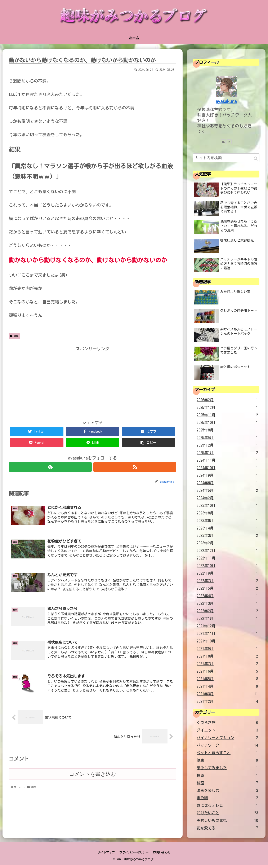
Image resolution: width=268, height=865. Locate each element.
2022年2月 (227, 611)
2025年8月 (227, 430)
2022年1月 (227, 618)
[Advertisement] (92, 381)
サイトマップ (106, 852)
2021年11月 (227, 633)
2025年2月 (227, 445)
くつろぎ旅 (227, 722)
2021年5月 (227, 679)
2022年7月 (227, 581)
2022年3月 (227, 603)
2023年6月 (227, 520)
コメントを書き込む (92, 774)
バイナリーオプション (227, 738)
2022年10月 (227, 565)
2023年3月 (227, 535)
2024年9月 (227, 475)
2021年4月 (227, 686)
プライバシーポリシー (134, 852)
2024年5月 (227, 490)
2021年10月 (227, 641)
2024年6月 (227, 483)
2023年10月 (227, 505)
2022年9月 (227, 573)
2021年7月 (227, 664)
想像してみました (227, 768)
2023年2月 (227, 543)
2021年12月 (227, 626)
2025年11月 (227, 415)
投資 (227, 775)
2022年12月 (227, 550)
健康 (14, 336)
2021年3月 (227, 694)
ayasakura (226, 101)
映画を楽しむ (227, 790)
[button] (255, 158)
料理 (227, 783)
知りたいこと (227, 813)
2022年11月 (227, 558)
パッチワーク (227, 745)
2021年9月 (227, 648)
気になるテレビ (227, 805)
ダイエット (227, 730)
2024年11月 (227, 460)
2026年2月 (227, 400)
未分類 (227, 798)
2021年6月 (227, 671)
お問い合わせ (162, 852)
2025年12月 (227, 407)
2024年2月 (227, 498)
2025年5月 (227, 437)
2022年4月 (227, 596)
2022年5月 (227, 588)
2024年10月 (227, 468)
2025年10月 (227, 422)
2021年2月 (227, 701)
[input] (226, 157)
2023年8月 (227, 513)
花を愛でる (227, 828)
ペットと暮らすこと (227, 753)
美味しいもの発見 (227, 820)
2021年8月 (227, 656)
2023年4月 (227, 528)
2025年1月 (227, 453)
